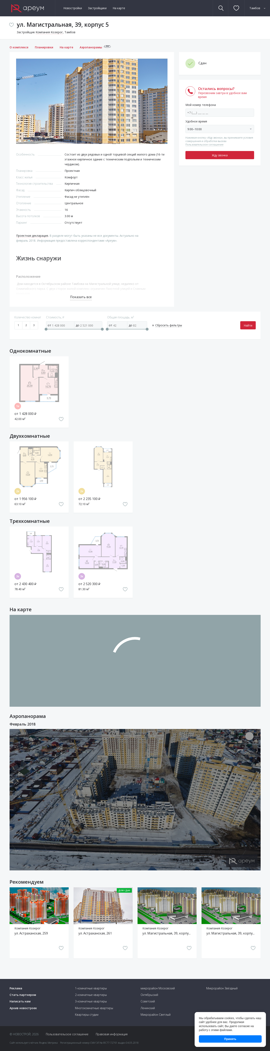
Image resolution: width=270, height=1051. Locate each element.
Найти (248, 325)
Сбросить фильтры (168, 325)
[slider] (46, 329)
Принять (230, 1039)
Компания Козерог (49, 32)
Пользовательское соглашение (204, 144)
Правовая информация (112, 1034)
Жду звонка (220, 155)
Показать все (81, 297)
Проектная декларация (32, 236)
